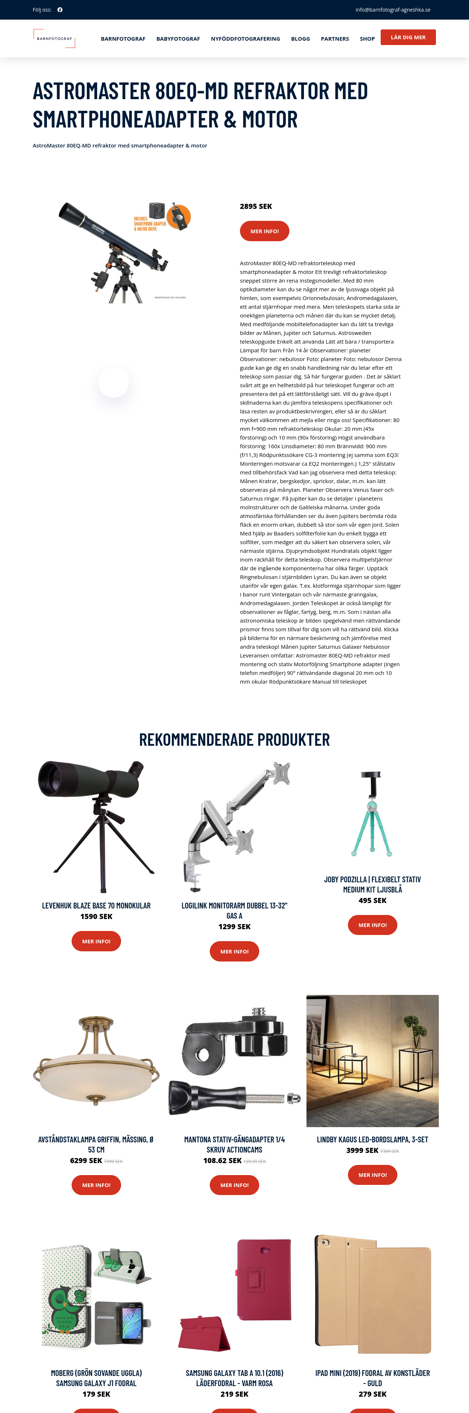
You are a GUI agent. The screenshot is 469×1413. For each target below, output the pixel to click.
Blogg (300, 38)
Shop (367, 38)
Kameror (283, 175)
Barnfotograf (123, 38)
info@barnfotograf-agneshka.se (393, 9)
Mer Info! (264, 231)
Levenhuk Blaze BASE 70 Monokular (96, 905)
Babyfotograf (178, 38)
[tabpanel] (114, 249)
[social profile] (60, 10)
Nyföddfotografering (245, 38)
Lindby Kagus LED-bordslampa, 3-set (373, 1139)
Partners (335, 38)
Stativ (304, 175)
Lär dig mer (408, 37)
